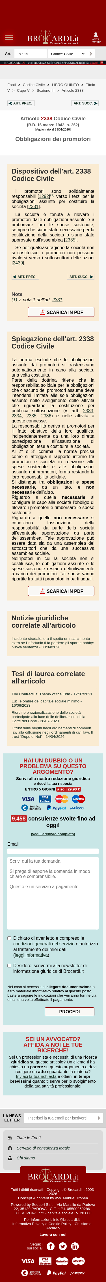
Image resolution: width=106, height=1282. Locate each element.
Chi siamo (83, 1224)
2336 (46, 415)
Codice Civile (34, 85)
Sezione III (46, 90)
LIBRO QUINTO (65, 85)
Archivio (53, 1228)
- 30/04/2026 (53, 642)
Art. (22, 103)
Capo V (23, 90)
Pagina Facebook (51, 1244)
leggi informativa (31, 955)
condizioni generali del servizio (44, 943)
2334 (17, 415)
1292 (44, 196)
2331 (34, 206)
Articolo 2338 (73, 90)
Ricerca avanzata (100, 53)
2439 (18, 262)
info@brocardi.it (66, 1219)
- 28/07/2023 (48, 716)
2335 (70, 240)
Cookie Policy (60, 1224)
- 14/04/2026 (52, 732)
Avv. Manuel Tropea (71, 1198)
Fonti (11, 85)
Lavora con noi (53, 1234)
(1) (52, 195)
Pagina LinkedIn (75, 1244)
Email (13, 844)
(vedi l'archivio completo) (53, 834)
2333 (88, 410)
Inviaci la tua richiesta (36, 1076)
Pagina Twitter (63, 1244)
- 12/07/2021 (52, 694)
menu (9, 37)
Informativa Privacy (28, 1224)
